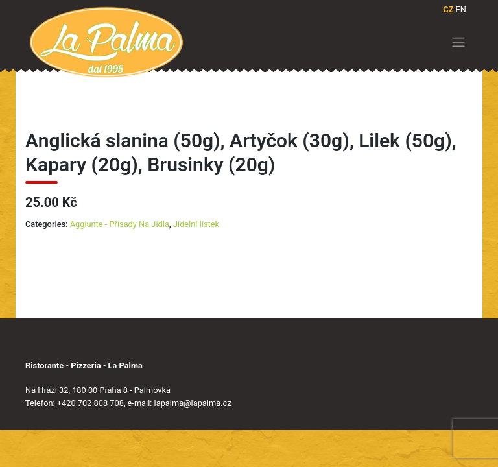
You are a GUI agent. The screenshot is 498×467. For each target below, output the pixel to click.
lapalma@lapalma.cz (192, 403)
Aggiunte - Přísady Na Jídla (119, 224)
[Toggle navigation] (459, 42)
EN (461, 9)
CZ (448, 9)
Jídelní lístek (196, 224)
